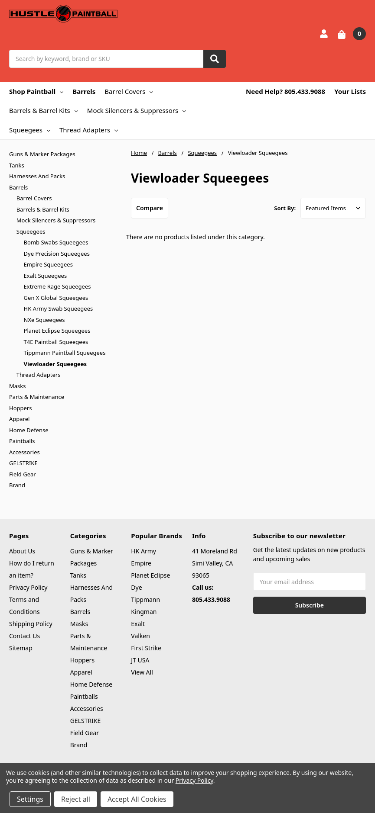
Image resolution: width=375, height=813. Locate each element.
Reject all (75, 799)
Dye (136, 587)
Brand (17, 485)
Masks (17, 386)
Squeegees (29, 129)
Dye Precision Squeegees (57, 253)
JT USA (140, 660)
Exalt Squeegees (45, 276)
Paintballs (22, 441)
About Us (22, 551)
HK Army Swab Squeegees (58, 308)
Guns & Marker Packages (42, 154)
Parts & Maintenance (36, 397)
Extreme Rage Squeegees (57, 286)
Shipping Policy (30, 624)
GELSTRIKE (23, 463)
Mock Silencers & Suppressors (136, 110)
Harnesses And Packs (37, 176)
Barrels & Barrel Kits (43, 110)
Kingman (144, 611)
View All (142, 672)
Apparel (19, 419)
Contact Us (24, 636)
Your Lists (350, 91)
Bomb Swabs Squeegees (56, 242)
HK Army (143, 551)
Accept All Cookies (137, 799)
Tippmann (145, 599)
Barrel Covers (128, 91)
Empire (141, 563)
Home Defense (29, 430)
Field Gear (22, 474)
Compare (149, 208)
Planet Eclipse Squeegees (57, 330)
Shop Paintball (36, 91)
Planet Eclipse (150, 575)
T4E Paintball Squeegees (56, 342)
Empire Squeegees (48, 264)
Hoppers (20, 408)
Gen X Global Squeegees (56, 298)
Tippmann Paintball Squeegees (65, 353)
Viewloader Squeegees (55, 364)
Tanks (16, 165)
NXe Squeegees (44, 320)
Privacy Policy (28, 587)
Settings (30, 799)
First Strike (146, 648)
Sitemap (21, 648)
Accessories (24, 452)
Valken (140, 636)
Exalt (138, 624)
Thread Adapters (88, 129)
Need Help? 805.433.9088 (285, 91)
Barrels (83, 91)
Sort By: (285, 208)
